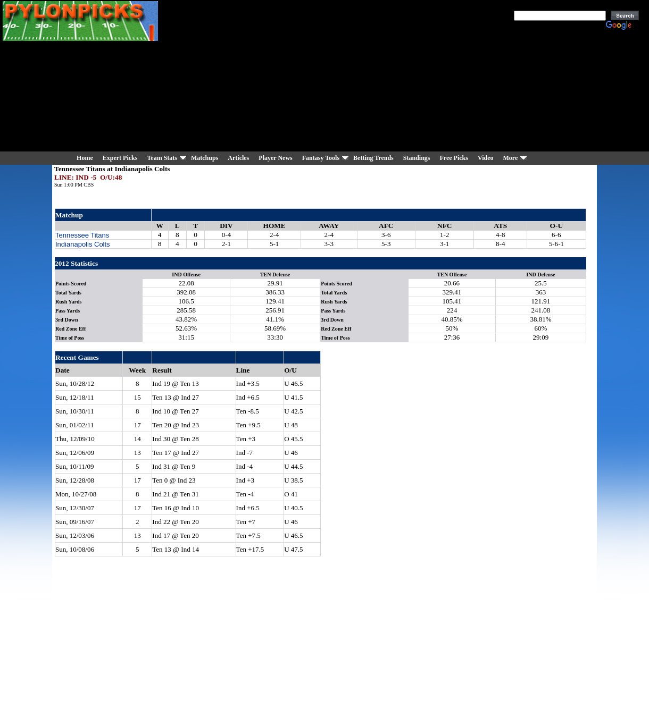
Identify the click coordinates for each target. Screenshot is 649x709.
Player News (275, 158)
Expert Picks (120, 158)
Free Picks (453, 158)
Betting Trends (373, 158)
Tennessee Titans (82, 235)
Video (486, 158)
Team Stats (162, 158)
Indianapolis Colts (82, 244)
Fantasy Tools (320, 158)
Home (85, 158)
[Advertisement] (355, 77)
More (510, 158)
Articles (238, 158)
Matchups (204, 158)
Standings (416, 158)
